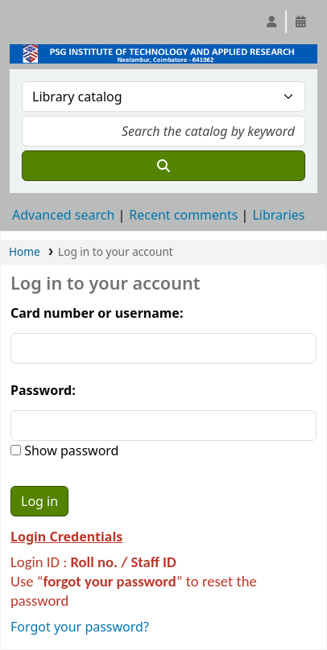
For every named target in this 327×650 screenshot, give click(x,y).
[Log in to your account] (271, 21)
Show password (69, 450)
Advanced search (63, 215)
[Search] (163, 165)
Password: (43, 390)
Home (24, 251)
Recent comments (183, 215)
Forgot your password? (79, 627)
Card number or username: (96, 313)
